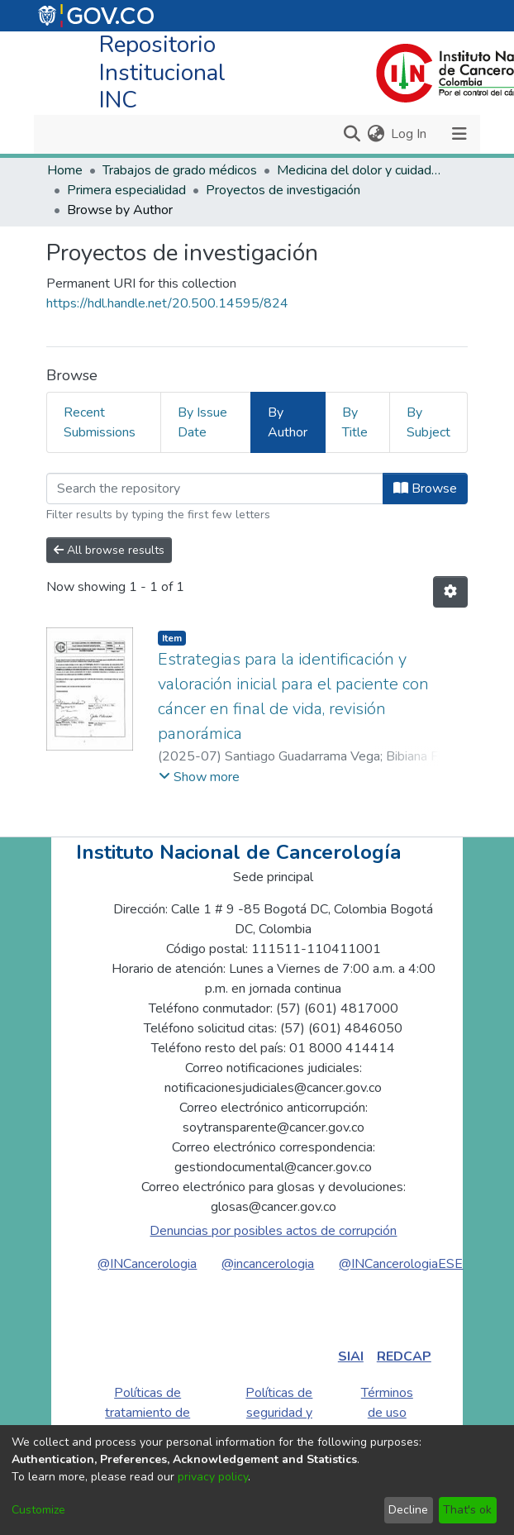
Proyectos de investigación (283, 190)
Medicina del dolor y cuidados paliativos (359, 170)
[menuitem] (375, 134)
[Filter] (214, 488)
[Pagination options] (450, 592)
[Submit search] (351, 134)
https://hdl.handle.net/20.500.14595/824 (167, 303)
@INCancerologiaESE (401, 1264)
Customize (38, 1510)
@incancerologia (267, 1264)
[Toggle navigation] (459, 134)
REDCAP (404, 1356)
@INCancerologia (147, 1264)
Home (65, 170)
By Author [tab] (287, 422)
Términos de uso (387, 1403)
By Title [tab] (355, 422)
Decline (408, 1510)
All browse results (109, 550)
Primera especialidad (126, 190)
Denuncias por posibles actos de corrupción (273, 1231)
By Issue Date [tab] (202, 422)
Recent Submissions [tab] (100, 422)
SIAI (351, 1356)
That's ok (467, 1510)
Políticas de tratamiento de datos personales (147, 1422)
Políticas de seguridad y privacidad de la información (279, 1422)
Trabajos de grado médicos (179, 170)
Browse (425, 488)
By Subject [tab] (428, 422)
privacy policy (213, 1477)
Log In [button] (409, 134)
